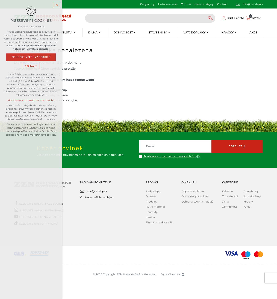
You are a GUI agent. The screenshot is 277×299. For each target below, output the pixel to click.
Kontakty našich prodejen (96, 197)
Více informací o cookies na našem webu (31, 100)
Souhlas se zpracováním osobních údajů (171, 156)
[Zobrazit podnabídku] (74, 32)
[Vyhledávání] (211, 18)
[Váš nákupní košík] (254, 18)
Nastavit (31, 66)
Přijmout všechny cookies (31, 57)
